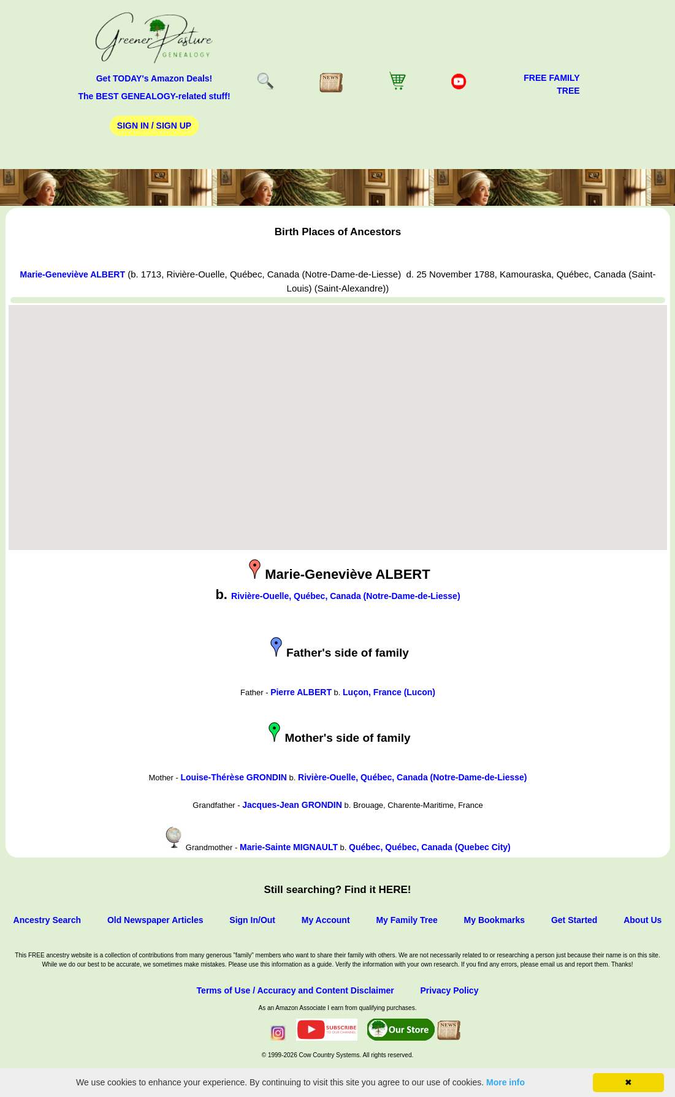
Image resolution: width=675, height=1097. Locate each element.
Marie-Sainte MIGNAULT (289, 847)
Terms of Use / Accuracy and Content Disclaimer (295, 990)
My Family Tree (406, 920)
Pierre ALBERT (301, 692)
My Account (326, 920)
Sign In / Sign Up (154, 125)
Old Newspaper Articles (155, 920)
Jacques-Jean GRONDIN (292, 805)
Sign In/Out (252, 920)
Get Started (574, 920)
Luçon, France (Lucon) (389, 692)
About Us (643, 920)
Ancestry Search (47, 920)
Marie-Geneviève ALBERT (72, 274)
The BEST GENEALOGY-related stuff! (154, 96)
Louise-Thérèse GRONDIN (233, 777)
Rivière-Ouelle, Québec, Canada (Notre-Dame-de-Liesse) (345, 596)
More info (505, 1082)
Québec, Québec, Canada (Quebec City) (430, 847)
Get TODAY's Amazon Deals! (154, 78)
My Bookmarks (494, 920)
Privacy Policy (449, 990)
